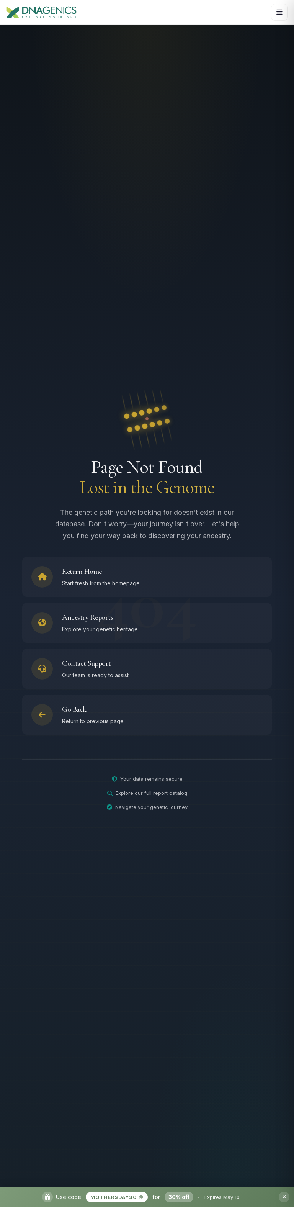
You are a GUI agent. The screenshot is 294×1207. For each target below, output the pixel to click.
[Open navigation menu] (279, 12)
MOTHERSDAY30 (116, 1197)
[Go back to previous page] (147, 717)
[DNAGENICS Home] (41, 12)
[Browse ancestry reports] (147, 625)
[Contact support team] (147, 671)
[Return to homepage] (147, 579)
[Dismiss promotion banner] (284, 1197)
